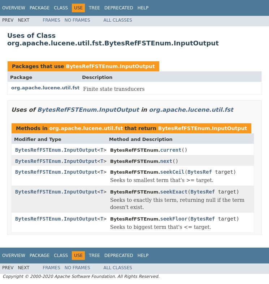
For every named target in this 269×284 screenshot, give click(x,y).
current (171, 150)
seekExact (174, 192)
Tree (94, 7)
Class (61, 7)
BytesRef (199, 172)
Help (143, 7)
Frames (51, 20)
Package (39, 7)
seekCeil (172, 172)
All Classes (118, 20)
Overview (13, 7)
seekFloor (174, 219)
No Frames (77, 20)
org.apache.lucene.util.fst (45, 87)
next (166, 161)
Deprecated (118, 7)
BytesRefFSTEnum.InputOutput (110, 66)
